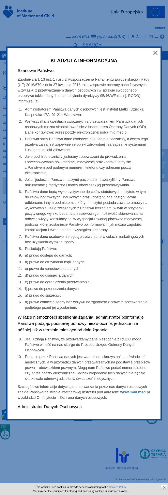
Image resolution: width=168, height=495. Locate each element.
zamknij (164, 487)
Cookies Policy (117, 487)
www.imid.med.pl (135, 392)
